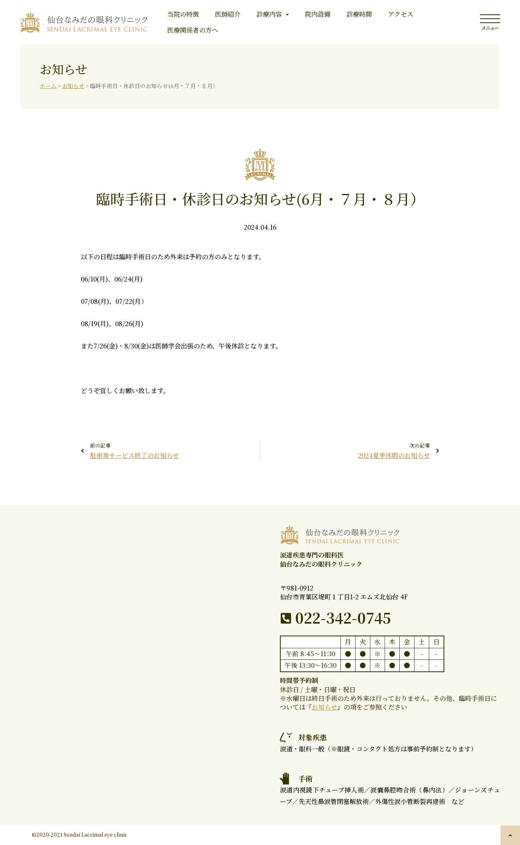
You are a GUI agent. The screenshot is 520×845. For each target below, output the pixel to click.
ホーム (48, 86)
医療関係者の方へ (192, 30)
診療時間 (359, 14)
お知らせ (73, 86)
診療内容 (272, 14)
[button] (510, 835)
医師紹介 (227, 14)
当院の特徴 (183, 14)
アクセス (400, 14)
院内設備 (317, 14)
